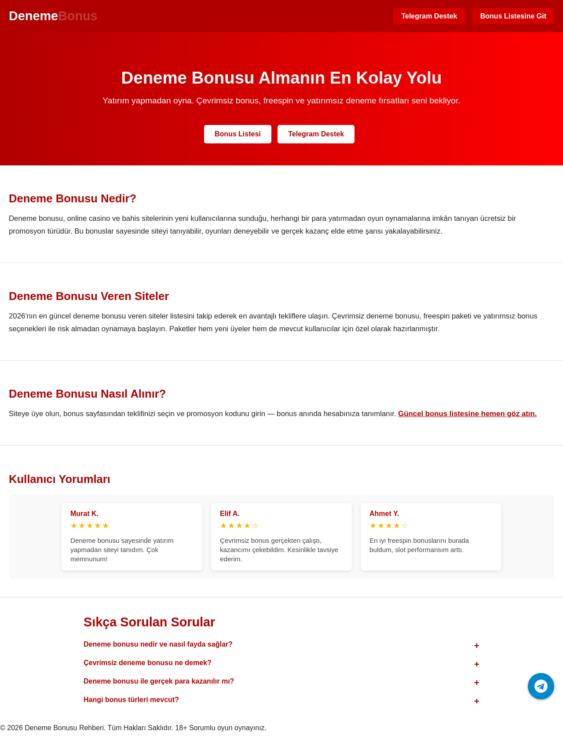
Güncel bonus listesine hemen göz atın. (467, 414)
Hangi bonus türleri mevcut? (131, 699)
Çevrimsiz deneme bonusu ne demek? (148, 662)
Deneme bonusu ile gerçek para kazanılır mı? (159, 681)
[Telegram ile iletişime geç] (541, 686)
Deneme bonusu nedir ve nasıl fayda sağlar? (158, 644)
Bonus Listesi (238, 134)
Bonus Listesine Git (513, 16)
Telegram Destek (429, 16)
